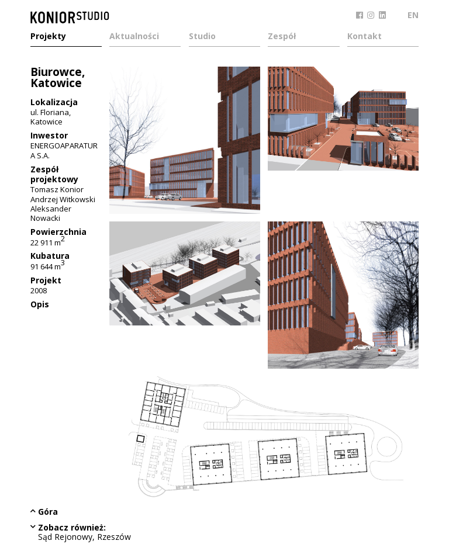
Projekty (48, 36)
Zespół (282, 36)
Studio (202, 36)
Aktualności (134, 36)
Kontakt (364, 36)
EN (413, 14)
